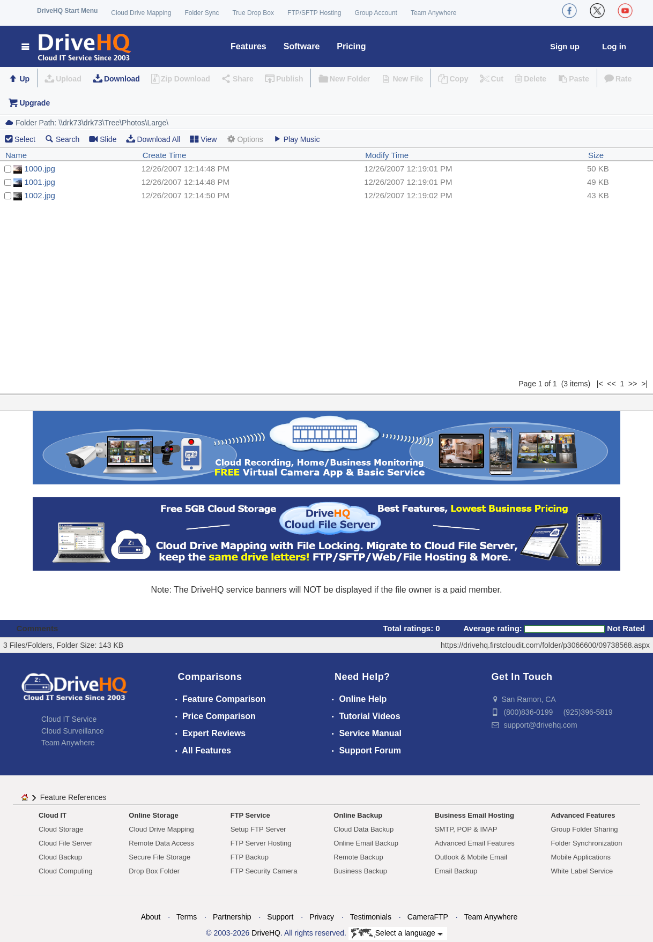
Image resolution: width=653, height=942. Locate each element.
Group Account (376, 13)
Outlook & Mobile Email (471, 857)
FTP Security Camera (264, 871)
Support (280, 917)
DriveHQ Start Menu (67, 10)
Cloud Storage (61, 829)
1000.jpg (39, 168)
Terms (186, 917)
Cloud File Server (65, 843)
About (151, 917)
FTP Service (250, 815)
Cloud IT (52, 815)
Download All (153, 139)
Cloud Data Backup (363, 829)
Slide (102, 139)
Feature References (73, 797)
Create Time (165, 155)
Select (24, 139)
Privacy (321, 917)
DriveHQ (265, 933)
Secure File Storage (159, 857)
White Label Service (582, 871)
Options (244, 139)
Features (248, 46)
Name (16, 155)
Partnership (232, 917)
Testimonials (370, 917)
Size (596, 155)
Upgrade (34, 103)
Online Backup (357, 815)
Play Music (296, 139)
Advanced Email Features (475, 843)
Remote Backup (358, 857)
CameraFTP (427, 917)
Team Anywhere (433, 13)
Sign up (565, 46)
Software (302, 46)
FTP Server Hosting (261, 843)
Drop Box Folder (154, 871)
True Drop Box (253, 13)
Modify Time (387, 155)
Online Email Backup (365, 843)
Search (62, 139)
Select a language (397, 933)
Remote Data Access (161, 843)
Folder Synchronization (586, 843)
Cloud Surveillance (72, 731)
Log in (614, 46)
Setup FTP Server (258, 829)
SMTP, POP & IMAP (466, 829)
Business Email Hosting (474, 815)
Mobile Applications (581, 857)
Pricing (351, 46)
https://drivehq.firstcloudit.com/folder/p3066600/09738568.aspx (545, 645)
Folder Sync (201, 13)
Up (24, 78)
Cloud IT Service (69, 719)
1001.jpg (39, 181)
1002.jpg (39, 195)
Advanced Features (583, 815)
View (203, 139)
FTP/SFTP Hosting (314, 13)
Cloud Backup (60, 857)
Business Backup (360, 871)
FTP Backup (250, 857)
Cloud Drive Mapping (141, 13)
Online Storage (153, 815)
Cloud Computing (65, 871)
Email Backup (456, 871)
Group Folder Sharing (584, 829)
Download (122, 78)
